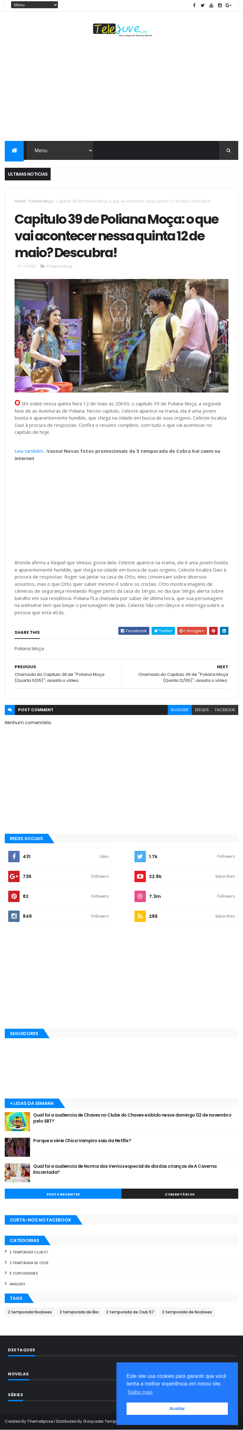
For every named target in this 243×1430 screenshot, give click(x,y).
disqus (202, 709)
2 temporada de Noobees (187, 1312)
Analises (17, 1284)
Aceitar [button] (177, 1408)
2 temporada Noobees (30, 1312)
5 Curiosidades (23, 1273)
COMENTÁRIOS (180, 1194)
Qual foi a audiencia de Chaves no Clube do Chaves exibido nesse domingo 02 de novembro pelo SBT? (132, 1118)
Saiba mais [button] (140, 1392)
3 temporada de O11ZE (29, 1262)
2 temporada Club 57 (28, 1252)
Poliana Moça (41, 201)
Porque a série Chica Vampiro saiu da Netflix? (82, 1140)
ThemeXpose (40, 1421)
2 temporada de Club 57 (130, 1312)
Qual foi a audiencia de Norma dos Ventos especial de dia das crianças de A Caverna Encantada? (124, 1169)
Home (20, 201)
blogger (180, 709)
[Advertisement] (121, 90)
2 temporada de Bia (79, 1312)
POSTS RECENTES (63, 1194)
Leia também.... (31, 451)
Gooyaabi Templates (104, 1421)
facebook (225, 709)
